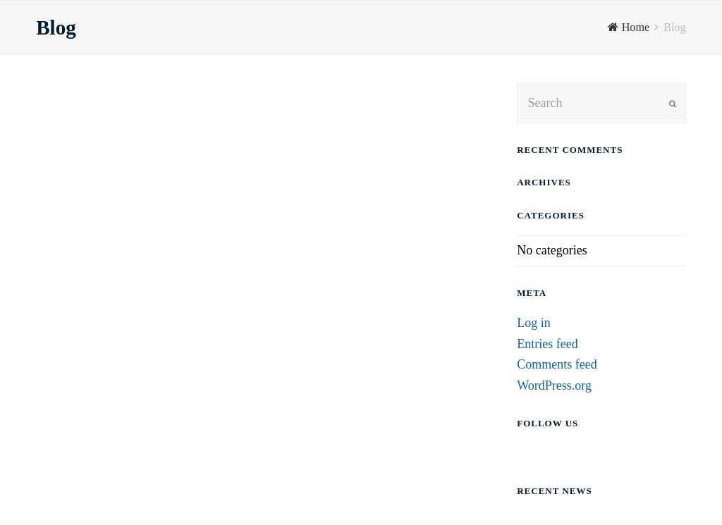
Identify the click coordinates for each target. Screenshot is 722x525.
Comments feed (556, 364)
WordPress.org (554, 385)
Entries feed (547, 344)
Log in (534, 323)
